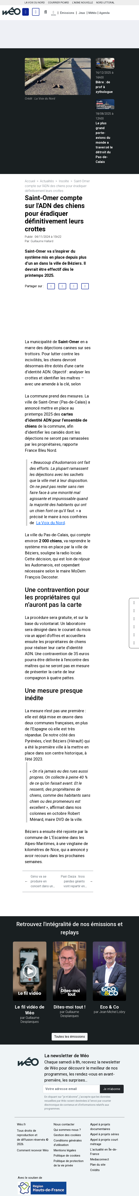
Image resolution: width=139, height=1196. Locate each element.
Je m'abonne (111, 1089)
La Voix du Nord (50, 522)
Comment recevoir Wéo (33, 1150)
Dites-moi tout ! (69, 1007)
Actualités (47, 181)
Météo (92, 12)
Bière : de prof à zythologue (104, 87)
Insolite (64, 181)
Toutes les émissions (69, 1037)
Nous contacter (64, 1124)
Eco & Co (109, 1007)
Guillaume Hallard (42, 241)
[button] (53, 13)
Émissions (67, 12)
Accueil (30, 181)
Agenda (104, 12)
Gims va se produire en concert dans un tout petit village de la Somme (42, 886)
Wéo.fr (21, 1124)
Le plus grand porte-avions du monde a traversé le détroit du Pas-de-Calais (104, 142)
